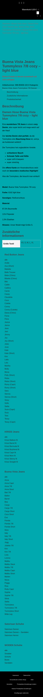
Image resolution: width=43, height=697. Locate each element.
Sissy (7, 400)
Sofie (7, 403)
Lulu (6, 363)
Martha (7, 366)
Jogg (7, 542)
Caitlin (7, 285)
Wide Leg (8, 614)
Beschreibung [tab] (12, 92)
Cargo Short (9, 511)
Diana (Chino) (10, 313)
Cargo (7, 505)
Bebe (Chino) (10, 275)
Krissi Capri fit (10, 453)
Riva (6, 586)
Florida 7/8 (9, 524)
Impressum (16, 675)
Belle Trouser (10, 272)
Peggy (7, 583)
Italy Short (9, 539)
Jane (7, 328)
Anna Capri (9, 483)
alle (6, 260)
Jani (6, 331)
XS (22, 243)
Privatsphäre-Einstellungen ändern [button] (26, 684)
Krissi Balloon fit (11, 440)
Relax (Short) (10, 381)
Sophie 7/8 (9, 595)
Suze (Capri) (10, 409)
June (7, 347)
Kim (6, 356)
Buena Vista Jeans (19, 24)
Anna (7, 480)
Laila (6, 360)
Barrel (7, 499)
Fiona (7, 316)
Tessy (7, 419)
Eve (6, 517)
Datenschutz (26, 675)
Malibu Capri (10, 570)
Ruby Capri (9, 589)
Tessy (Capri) (10, 422)
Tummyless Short (12, 611)
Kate (6, 350)
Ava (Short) (9, 266)
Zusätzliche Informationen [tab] (17, 96)
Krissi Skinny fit (11, 459)
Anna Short (9, 489)
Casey (7, 294)
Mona (7, 372)
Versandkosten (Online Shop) (18, 679)
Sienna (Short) (10, 397)
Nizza (7, 580)
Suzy (7, 413)
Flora (7, 319)
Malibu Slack (10, 564)
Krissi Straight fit (11, 462)
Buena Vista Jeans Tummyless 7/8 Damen (19, 88)
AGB (32, 679)
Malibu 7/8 (9, 567)
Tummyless (9, 605)
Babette (8, 269)
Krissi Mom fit (10, 456)
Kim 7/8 (8, 552)
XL (32, 243)
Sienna (7, 394)
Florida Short (10, 527)
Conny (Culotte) (11, 310)
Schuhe (8, 657)
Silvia (7, 599)
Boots (7, 660)
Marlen (7, 577)
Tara (6, 416)
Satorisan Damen (12, 629)
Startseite (6, 24)
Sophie (7, 592)
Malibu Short (10, 574)
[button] (37, 15)
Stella (7, 406)
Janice (7, 322)
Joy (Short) (9, 341)
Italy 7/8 (8, 536)
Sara (6, 391)
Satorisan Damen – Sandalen (17, 632)
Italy (6, 533)
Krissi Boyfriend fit (12, 449)
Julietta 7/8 (9, 546)
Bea (6, 502)
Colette (7, 303)
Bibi (6, 282)
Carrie (7, 291)
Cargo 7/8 (9, 508)
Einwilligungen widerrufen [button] (21, 693)
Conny (7, 307)
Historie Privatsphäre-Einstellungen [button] (21, 688)
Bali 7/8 (8, 492)
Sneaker (8, 654)
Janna (7, 325)
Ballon (7, 496)
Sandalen (8, 663)
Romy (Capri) (10, 384)
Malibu (7, 561)
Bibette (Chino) (11, 278)
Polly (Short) (10, 375)
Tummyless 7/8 (11, 608)
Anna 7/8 (8, 486)
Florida (7, 521)
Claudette (8, 297)
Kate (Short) (9, 353)
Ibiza (6, 530)
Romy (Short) (10, 388)
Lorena (7, 558)
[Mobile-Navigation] (40, 16)
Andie (7, 263)
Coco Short (9, 514)
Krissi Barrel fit (10, 443)
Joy (6, 338)
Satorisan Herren (11, 635)
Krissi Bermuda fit (12, 446)
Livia (6, 555)
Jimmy (7, 335)
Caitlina (8, 288)
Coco (7, 300)
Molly (7, 369)
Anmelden (9, 684)
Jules (7, 344)
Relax (7, 378)
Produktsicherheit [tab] (14, 99)
